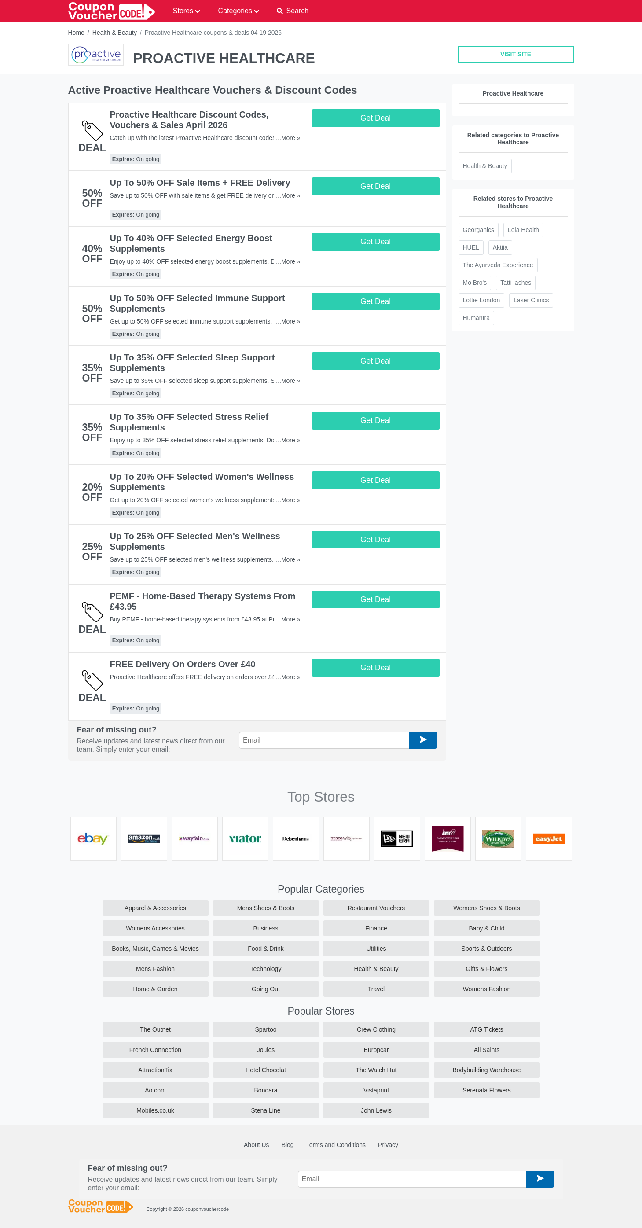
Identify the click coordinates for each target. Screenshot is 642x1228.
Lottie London (481, 300)
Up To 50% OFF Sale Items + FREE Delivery (200, 183)
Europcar (376, 1049)
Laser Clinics (531, 300)
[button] (293, 11)
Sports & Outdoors (486, 948)
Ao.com (155, 1090)
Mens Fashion (155, 968)
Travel (376, 989)
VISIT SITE (515, 54)
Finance (376, 928)
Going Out (266, 989)
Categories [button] (235, 11)
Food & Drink (266, 948)
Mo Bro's (475, 282)
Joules (266, 1049)
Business (266, 928)
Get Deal (375, 118)
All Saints (486, 1049)
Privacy (388, 1144)
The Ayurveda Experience (498, 264)
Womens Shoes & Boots (486, 908)
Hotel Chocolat (266, 1070)
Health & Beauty (114, 32)
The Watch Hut (376, 1070)
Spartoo (265, 1029)
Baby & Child (487, 928)
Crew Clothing (376, 1029)
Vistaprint (376, 1090)
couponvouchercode (207, 1209)
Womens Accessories (155, 928)
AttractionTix (155, 1070)
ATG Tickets (486, 1029)
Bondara (266, 1090)
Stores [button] (183, 11)
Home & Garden (155, 989)
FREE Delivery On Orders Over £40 (183, 664)
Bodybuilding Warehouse (486, 1070)
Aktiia (500, 247)
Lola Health (523, 229)
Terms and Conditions (336, 1144)
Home (76, 32)
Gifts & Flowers (487, 968)
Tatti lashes (515, 282)
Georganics (479, 229)
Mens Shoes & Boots (266, 908)
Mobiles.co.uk (155, 1110)
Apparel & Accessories (155, 908)
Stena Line (266, 1110)
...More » (288, 137)
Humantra (476, 317)
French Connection (155, 1049)
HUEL (471, 247)
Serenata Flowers (486, 1090)
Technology (266, 968)
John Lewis (376, 1110)
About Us (256, 1144)
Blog (288, 1144)
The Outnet (155, 1029)
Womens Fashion (487, 989)
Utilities (376, 948)
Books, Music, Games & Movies (155, 948)
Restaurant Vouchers (376, 908)
